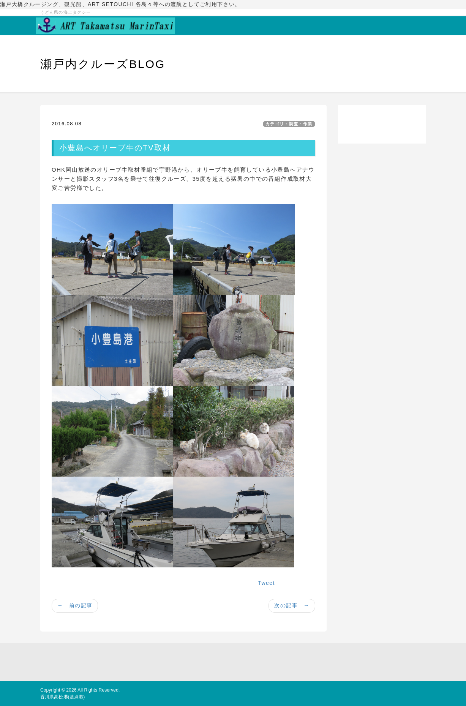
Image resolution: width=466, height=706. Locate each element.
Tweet (266, 583)
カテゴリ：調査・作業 (289, 124)
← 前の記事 (74, 605)
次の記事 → (291, 605)
